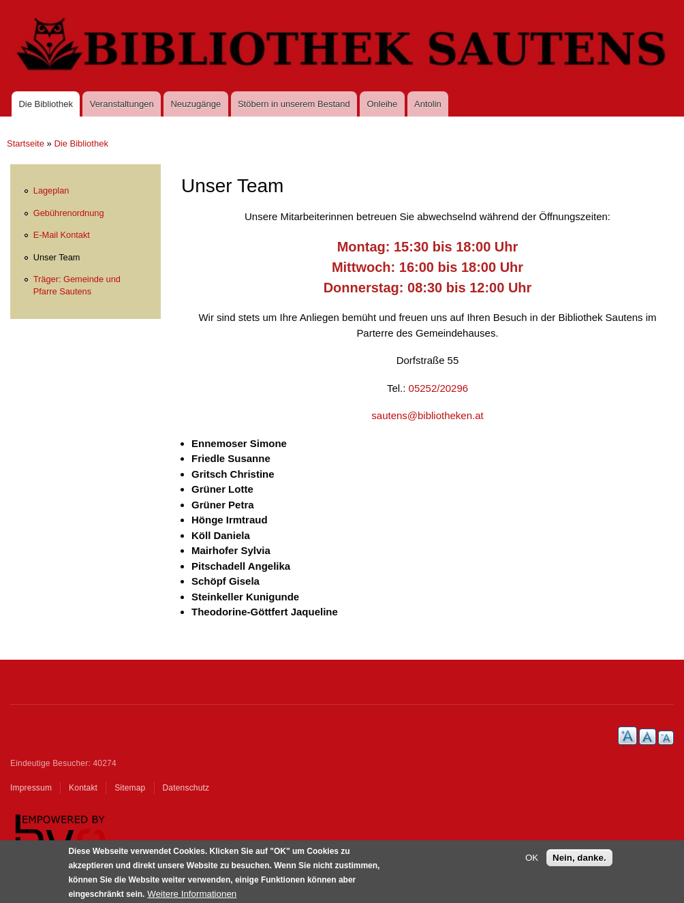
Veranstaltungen (122, 104)
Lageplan (51, 190)
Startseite (25, 143)
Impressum (31, 788)
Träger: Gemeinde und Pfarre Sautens (77, 285)
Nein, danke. (579, 862)
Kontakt (83, 788)
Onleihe (382, 104)
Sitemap (129, 788)
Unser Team (56, 257)
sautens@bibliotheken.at (427, 415)
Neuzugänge (195, 104)
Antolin (427, 104)
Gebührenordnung (68, 213)
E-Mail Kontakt (61, 235)
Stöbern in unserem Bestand (294, 104)
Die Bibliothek (45, 104)
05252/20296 (439, 388)
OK (531, 862)
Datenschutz (186, 788)
